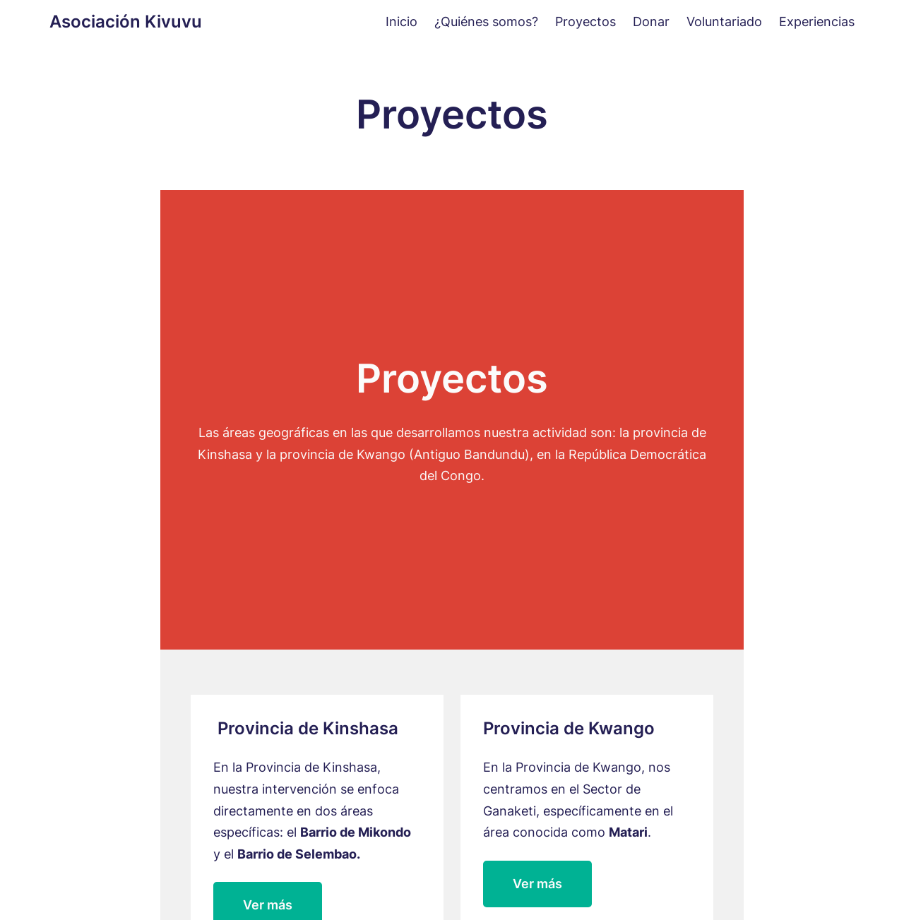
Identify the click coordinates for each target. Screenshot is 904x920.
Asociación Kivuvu (125, 21)
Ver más (537, 883)
